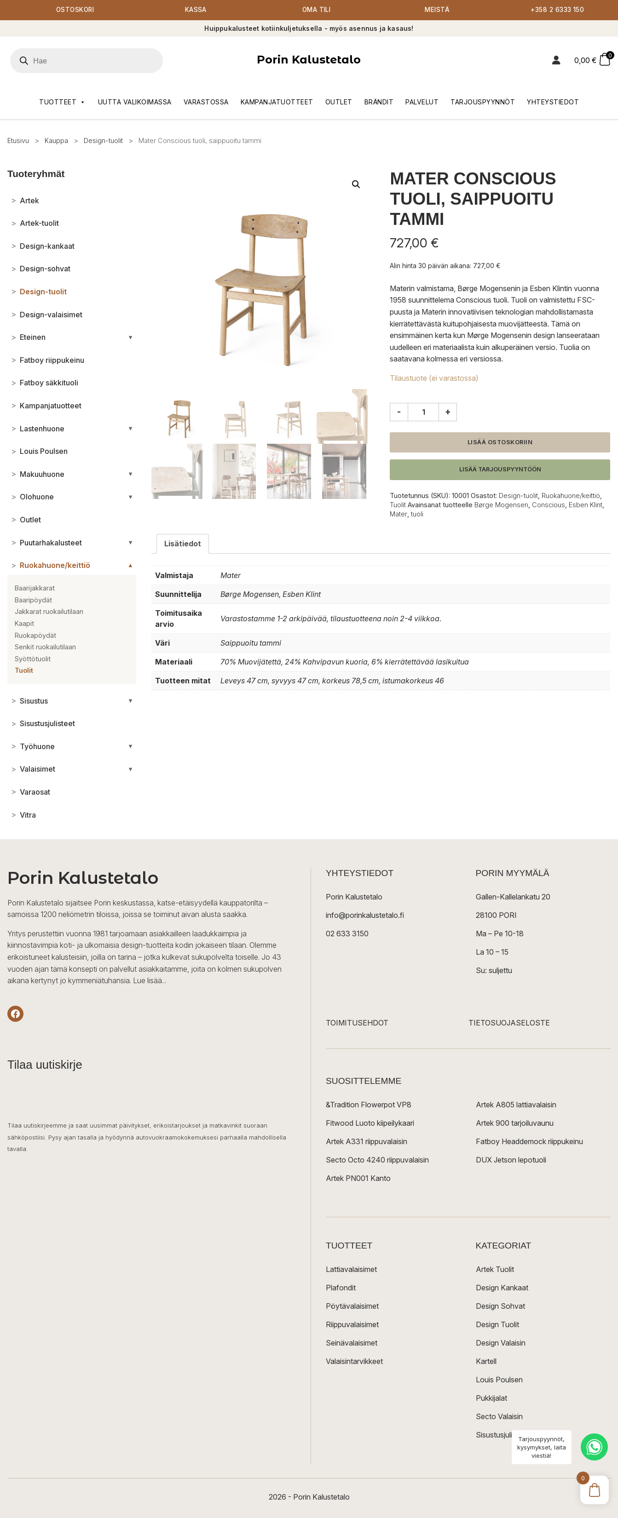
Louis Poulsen (499, 1379)
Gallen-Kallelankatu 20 (513, 896)
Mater (398, 514)
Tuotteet (62, 102)
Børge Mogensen (501, 505)
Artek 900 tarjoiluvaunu (515, 1123)
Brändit (379, 102)
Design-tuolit (103, 140)
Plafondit (341, 1287)
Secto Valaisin (499, 1416)
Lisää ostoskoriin (500, 442)
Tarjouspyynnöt (483, 102)
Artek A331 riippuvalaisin (366, 1141)
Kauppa (56, 140)
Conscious (548, 505)
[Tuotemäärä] (423, 412)
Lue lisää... (149, 980)
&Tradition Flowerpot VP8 (368, 1104)
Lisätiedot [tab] (182, 543)
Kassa (196, 10)
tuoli (417, 514)
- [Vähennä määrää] (399, 412)
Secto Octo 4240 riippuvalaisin (377, 1159)
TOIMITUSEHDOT (357, 1022)
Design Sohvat (500, 1306)
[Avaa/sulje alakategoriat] (130, 337)
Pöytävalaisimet (352, 1306)
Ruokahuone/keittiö (571, 496)
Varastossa (206, 102)
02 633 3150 (347, 933)
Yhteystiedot (553, 102)
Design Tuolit (497, 1324)
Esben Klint (585, 505)
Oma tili (316, 10)
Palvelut (422, 102)
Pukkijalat (491, 1398)
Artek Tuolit (495, 1269)
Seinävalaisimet (351, 1342)
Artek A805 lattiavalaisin (516, 1104)
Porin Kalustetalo (309, 60)
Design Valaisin (501, 1342)
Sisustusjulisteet (502, 1434)
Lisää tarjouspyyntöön (500, 469)
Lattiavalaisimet (351, 1269)
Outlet (338, 102)
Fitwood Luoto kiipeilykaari (370, 1123)
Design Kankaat (502, 1287)
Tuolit (398, 505)
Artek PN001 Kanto (358, 1178)
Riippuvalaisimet (352, 1324)
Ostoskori (75, 10)
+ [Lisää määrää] (448, 412)
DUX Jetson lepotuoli (511, 1159)
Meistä (437, 10)
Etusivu (18, 140)
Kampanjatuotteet (277, 102)
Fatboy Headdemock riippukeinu (529, 1141)
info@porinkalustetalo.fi (365, 915)
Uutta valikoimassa (135, 102)
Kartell (486, 1361)
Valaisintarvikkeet (354, 1361)
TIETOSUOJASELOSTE (509, 1022)
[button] (356, 185)
